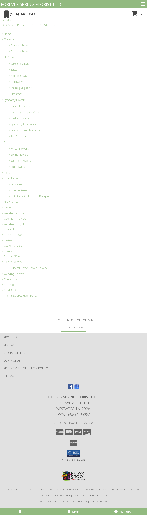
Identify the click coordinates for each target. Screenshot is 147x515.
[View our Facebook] (70, 388)
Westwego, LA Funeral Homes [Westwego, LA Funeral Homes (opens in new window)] (27, 489)
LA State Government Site (90, 495)
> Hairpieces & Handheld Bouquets (29, 196)
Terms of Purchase (74, 501)
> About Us (8, 229)
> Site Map (8, 285)
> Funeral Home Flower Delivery (27, 268)
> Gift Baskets (10, 202)
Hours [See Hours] (122, 511)
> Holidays (8, 57)
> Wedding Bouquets (14, 213)
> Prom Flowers (11, 178)
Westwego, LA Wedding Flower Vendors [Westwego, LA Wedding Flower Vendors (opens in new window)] (113, 489)
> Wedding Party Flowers (16, 224)
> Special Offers (11, 256)
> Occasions (9, 39)
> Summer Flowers (19, 161)
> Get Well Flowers (19, 45)
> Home (6, 34)
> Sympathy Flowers (14, 100)
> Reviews (8, 240)
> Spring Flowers (18, 154)
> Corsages (15, 184)
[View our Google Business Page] (76, 388)
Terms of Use (99, 501)
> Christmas (15, 94)
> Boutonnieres (17, 190)
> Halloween (15, 82)
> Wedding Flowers (13, 274)
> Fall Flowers (16, 167)
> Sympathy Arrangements (24, 124)
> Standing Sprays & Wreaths (25, 112)
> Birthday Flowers (19, 51)
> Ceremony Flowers (14, 218)
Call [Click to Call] (24, 511)
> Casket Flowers (18, 118)
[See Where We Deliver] (73, 327)
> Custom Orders (12, 245)
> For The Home (18, 136)
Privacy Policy (49, 501)
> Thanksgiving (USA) (20, 88)
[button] (137, 14)
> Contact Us (9, 279)
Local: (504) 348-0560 (74, 414)
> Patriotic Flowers (13, 235)
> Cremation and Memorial (24, 130)
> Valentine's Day (18, 63)
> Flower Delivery (12, 262)
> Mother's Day (17, 76)
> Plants (6, 173)
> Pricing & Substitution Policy (19, 295)
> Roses (6, 208)
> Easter (13, 69)
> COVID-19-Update (13, 290)
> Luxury (7, 251)
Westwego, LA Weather (54, 495)
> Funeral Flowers (19, 106)
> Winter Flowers (18, 148)
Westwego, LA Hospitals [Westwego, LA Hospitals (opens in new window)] (66, 489)
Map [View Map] (73, 511)
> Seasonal (8, 142)
